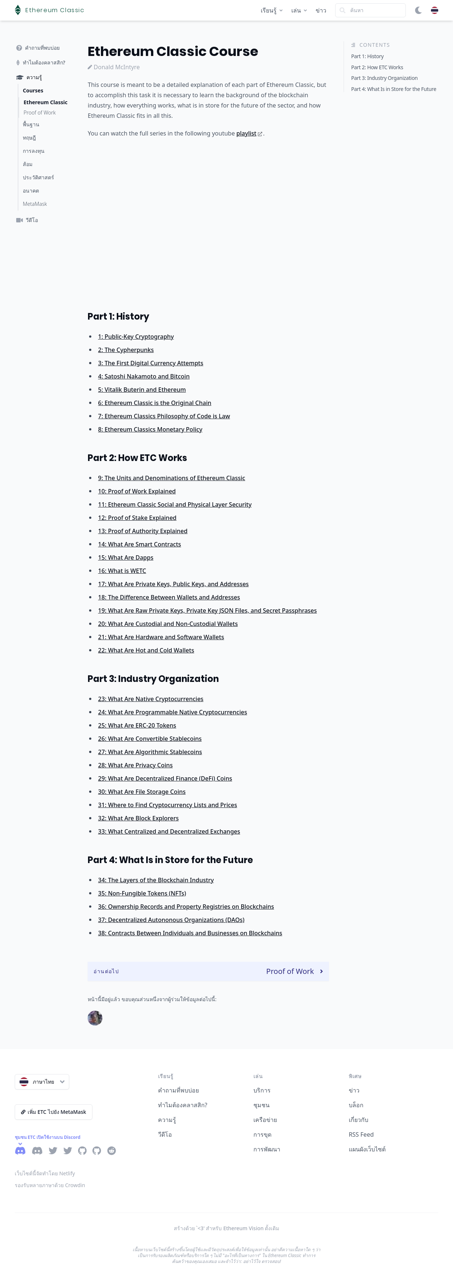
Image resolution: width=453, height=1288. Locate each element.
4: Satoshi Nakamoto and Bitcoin (144, 376)
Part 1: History (118, 316)
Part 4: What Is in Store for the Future (170, 860)
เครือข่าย (265, 1120)
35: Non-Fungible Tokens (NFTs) (142, 893)
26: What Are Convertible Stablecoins (149, 739)
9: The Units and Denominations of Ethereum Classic (171, 478)
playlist (249, 133)
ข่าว (321, 10)
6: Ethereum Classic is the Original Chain (154, 403)
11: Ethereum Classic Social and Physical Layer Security (175, 504)
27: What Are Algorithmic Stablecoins (150, 752)
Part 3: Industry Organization (153, 679)
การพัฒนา (266, 1149)
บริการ (262, 1090)
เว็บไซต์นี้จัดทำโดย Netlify (45, 1173)
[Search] (370, 10)
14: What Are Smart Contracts (139, 544)
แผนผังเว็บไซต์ (367, 1149)
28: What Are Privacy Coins (135, 765)
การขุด (262, 1134)
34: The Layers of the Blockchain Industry (156, 880)
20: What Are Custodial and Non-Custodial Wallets (168, 624)
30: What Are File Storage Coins (142, 792)
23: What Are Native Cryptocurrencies (150, 699)
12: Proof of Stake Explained (137, 518)
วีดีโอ (165, 1134)
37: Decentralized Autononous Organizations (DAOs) (171, 920)
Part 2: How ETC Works (137, 458)
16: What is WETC (122, 571)
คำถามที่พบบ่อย (178, 1090)
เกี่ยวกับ (358, 1120)
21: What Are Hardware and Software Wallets (161, 637)
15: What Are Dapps (125, 557)
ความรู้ (167, 1120)
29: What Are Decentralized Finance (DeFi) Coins (165, 778)
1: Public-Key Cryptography (136, 336)
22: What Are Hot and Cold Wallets (146, 650)
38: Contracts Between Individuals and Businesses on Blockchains (190, 933)
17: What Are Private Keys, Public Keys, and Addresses (173, 584)
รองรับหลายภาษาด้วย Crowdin (50, 1185)
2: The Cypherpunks (126, 350)
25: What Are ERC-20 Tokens (137, 725)
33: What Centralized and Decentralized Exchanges (169, 831)
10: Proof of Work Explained (137, 491)
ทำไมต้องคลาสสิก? (182, 1105)
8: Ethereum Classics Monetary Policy (150, 429)
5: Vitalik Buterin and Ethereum (142, 390)
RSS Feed (361, 1134)
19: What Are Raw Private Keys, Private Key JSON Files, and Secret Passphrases (207, 610)
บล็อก (356, 1105)
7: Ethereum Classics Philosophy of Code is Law (164, 416)
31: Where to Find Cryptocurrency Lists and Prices (167, 805)
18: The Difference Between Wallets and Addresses (169, 597)
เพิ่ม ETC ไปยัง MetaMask (53, 1111)
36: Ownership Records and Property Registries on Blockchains (186, 906)
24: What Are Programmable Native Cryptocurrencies (172, 712)
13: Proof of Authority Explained (142, 531)
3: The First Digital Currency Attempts (150, 363)
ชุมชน (261, 1105)
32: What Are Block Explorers (138, 818)
